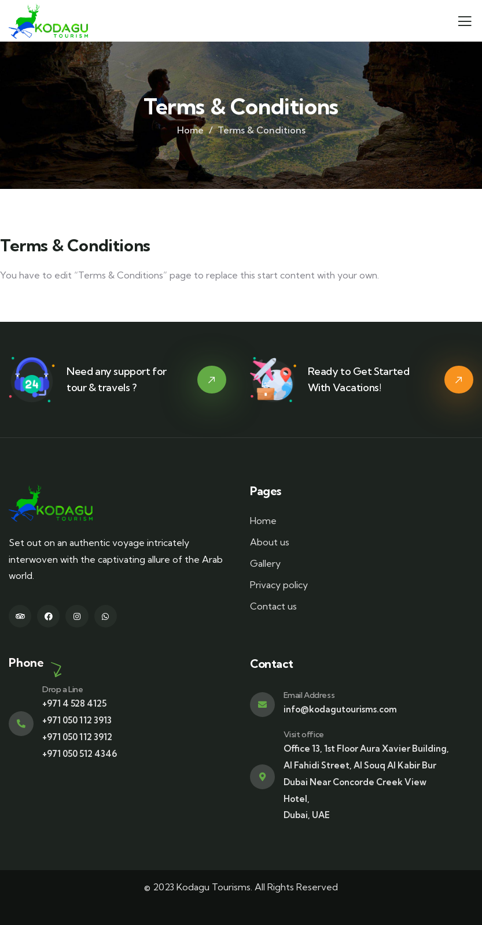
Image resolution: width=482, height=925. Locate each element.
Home (190, 130)
